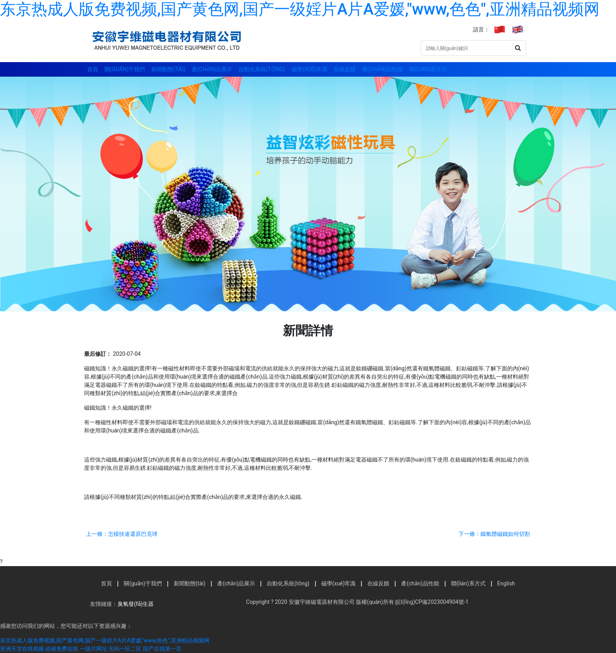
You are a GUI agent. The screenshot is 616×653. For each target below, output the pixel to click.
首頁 (92, 69)
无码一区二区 (124, 649)
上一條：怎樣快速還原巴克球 (122, 534)
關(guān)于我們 (124, 69)
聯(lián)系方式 (428, 69)
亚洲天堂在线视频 (22, 649)
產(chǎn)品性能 (382, 69)
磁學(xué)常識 (309, 69)
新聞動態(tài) (168, 69)
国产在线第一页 (162, 649)
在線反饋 (345, 69)
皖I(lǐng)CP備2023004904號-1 (431, 602)
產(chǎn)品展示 (212, 69)
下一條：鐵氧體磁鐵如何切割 (494, 534)
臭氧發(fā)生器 (135, 604)
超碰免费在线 (61, 649)
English (506, 583)
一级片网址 (93, 649)
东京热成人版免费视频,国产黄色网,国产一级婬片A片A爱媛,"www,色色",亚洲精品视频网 (300, 9)
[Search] (465, 47)
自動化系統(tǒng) (261, 69)
